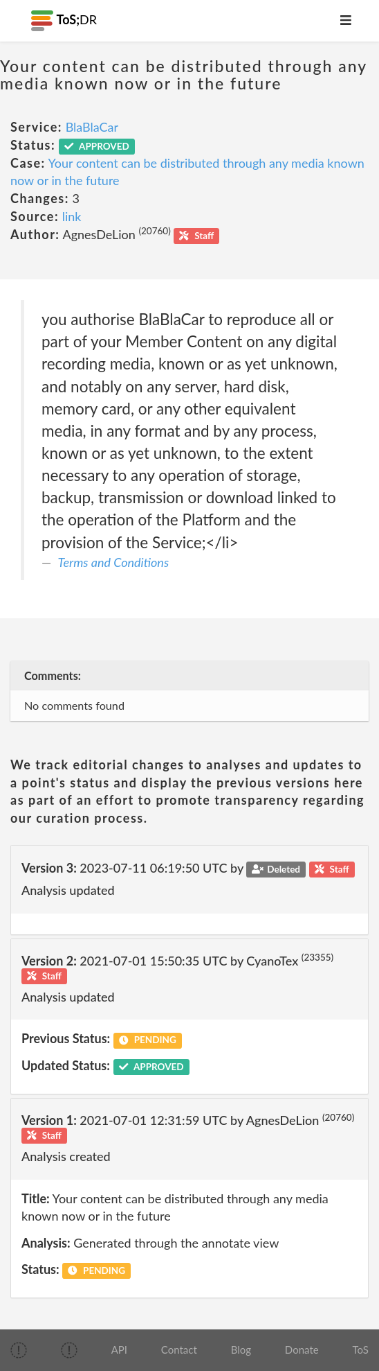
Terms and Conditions (113, 562)
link (72, 216)
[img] (18, 1350)
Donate (302, 1349)
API (119, 1349)
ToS (360, 1349)
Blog (241, 1349)
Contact (179, 1349)
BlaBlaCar (92, 126)
